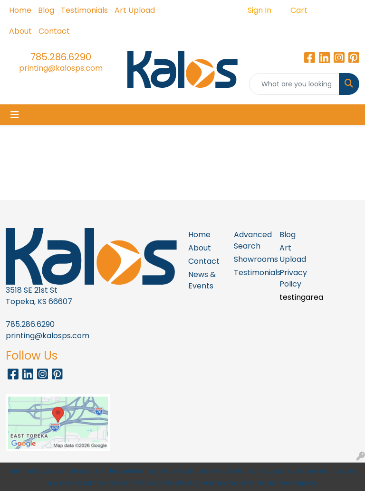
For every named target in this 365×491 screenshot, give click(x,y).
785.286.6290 (60, 57)
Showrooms (251, 259)
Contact (54, 31)
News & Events (202, 280)
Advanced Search (251, 240)
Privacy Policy (293, 278)
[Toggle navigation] (15, 114)
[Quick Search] (294, 84)
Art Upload (135, 10)
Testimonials (84, 10)
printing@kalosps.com (61, 68)
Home (20, 10)
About (20, 31)
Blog (46, 10)
